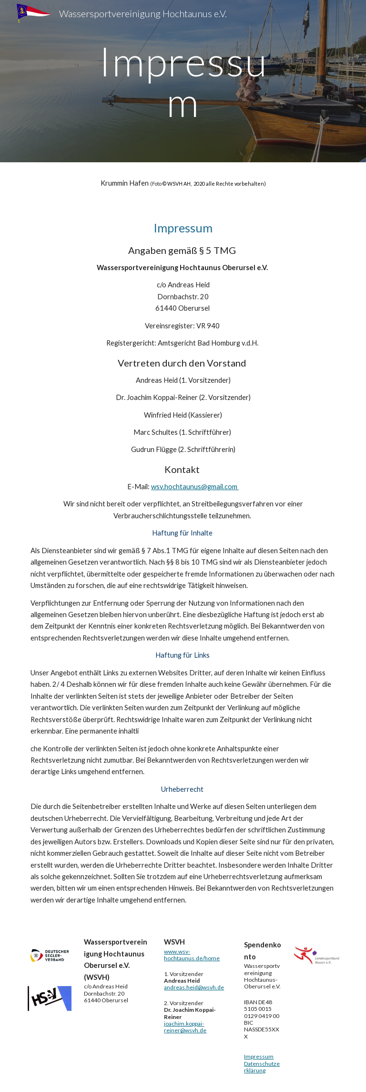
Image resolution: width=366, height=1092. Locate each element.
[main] (182, 81)
